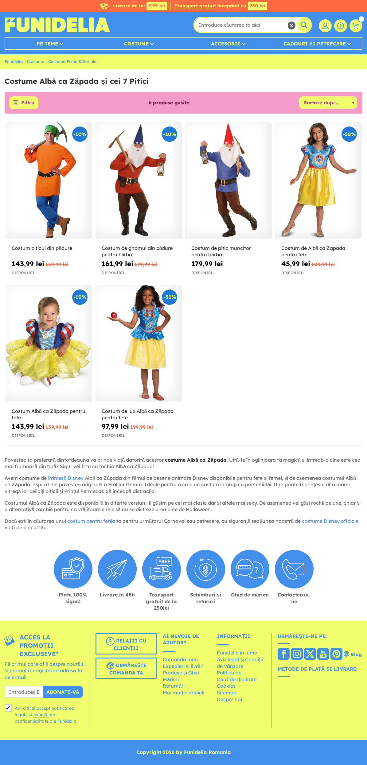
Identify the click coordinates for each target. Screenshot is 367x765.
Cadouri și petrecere (314, 43)
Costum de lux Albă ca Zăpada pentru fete (138, 414)
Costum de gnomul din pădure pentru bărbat (137, 251)
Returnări (174, 686)
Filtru (27, 103)
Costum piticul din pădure (42, 248)
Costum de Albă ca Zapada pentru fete (313, 251)
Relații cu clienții (126, 644)
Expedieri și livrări (183, 666)
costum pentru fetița (91, 521)
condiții (41, 714)
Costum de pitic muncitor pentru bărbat (221, 251)
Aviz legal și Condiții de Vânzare (240, 662)
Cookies (226, 686)
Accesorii (225, 43)
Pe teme (47, 43)
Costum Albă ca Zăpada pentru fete (48, 414)
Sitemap (226, 692)
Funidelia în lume (237, 653)
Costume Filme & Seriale (72, 61)
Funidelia (14, 61)
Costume (136, 43)
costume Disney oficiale (330, 521)
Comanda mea (180, 659)
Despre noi (229, 699)
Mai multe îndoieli (183, 692)
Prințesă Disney (66, 478)
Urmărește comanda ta (126, 669)
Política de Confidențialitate (236, 676)
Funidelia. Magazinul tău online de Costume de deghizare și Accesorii (57, 24)
